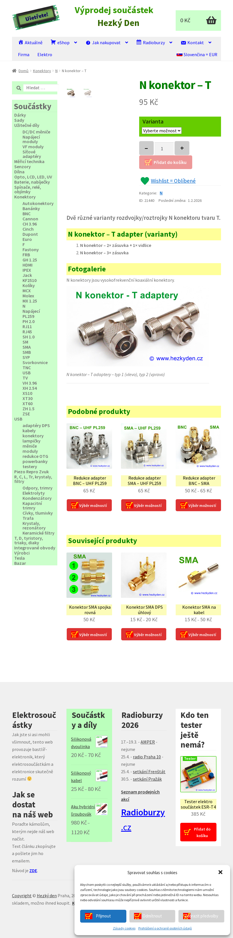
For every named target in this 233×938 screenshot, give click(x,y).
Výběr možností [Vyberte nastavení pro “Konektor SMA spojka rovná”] (93, 634)
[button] (221, 872)
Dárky (20, 115)
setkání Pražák (147, 779)
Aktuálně (30, 42)
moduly (30, 451)
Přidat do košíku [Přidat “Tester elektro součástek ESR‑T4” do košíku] (202, 832)
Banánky (31, 208)
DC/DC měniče (36, 131)
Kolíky (29, 285)
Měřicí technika (29, 161)
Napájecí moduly (31, 139)
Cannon (30, 218)
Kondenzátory (37, 498)
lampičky (31, 440)
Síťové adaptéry (32, 154)
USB (27, 372)
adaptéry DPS (36, 425)
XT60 (28, 403)
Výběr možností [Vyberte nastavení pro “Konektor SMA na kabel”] (202, 634)
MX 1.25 (30, 301)
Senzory (22, 166)
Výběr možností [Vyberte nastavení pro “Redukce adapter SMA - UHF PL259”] (148, 505)
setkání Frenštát (149, 771)
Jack (27, 275)
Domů (24, 70)
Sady (19, 120)
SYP (26, 357)
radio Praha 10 (147, 757)
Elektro (44, 54)
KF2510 (30, 280)
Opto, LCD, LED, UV (33, 176)
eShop (60, 42)
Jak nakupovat (103, 42)
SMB (27, 352)
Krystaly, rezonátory (34, 525)
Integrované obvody (34, 547)
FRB (26, 254)
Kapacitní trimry (32, 505)
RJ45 (27, 331)
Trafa (28, 518)
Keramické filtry (38, 533)
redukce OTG (35, 456)
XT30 (28, 398)
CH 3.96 (30, 224)
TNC (27, 367)
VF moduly (33, 146)
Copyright (22, 895)
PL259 (28, 316)
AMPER (148, 742)
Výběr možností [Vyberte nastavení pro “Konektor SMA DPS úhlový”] (148, 634)
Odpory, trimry (37, 488)
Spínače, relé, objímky (27, 189)
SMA (27, 347)
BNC (27, 213)
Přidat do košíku (170, 162)
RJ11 (27, 326)
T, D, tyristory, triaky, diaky (28, 540)
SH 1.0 (29, 336)
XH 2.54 (30, 388)
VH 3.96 (30, 383)
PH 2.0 (29, 321)
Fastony (31, 249)
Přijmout (103, 916)
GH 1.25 (30, 259)
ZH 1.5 (29, 408)
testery (30, 466)
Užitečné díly (26, 125)
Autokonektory (38, 203)
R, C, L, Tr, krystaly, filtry (33, 479)
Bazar (20, 563)
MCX (27, 290)
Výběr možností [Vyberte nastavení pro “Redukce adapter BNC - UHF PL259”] (93, 505)
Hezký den (47, 895)
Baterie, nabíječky (32, 182)
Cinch (28, 229)
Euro (27, 239)
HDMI (28, 265)
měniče (30, 446)
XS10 (27, 393)
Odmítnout (152, 916)
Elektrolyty (34, 493)
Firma (23, 54)
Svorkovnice (35, 362)
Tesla (19, 558)
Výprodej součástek (114, 10)
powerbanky (35, 461)
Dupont (30, 234)
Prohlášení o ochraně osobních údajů (165, 928)
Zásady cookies (124, 928)
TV (25, 377)
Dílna (19, 171)
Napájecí (31, 311)
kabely (29, 430)
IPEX (27, 270)
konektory (33, 435)
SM (25, 342)
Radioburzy (150, 42)
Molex (28, 295)
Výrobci (22, 553)
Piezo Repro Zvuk (31, 471)
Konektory (42, 70)
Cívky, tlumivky (38, 513)
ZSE (26, 413)
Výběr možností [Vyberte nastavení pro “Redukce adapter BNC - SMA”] (202, 505)
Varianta (153, 121)
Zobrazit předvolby (201, 916)
